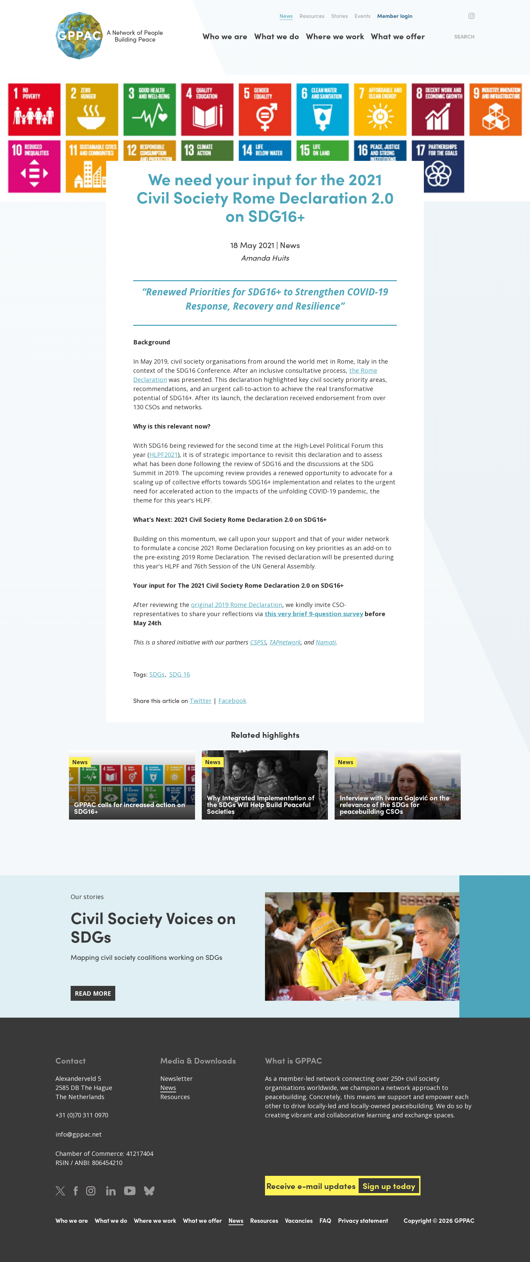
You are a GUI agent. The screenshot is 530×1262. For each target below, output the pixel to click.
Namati (326, 642)
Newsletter (176, 1078)
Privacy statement (363, 1220)
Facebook (460, 16)
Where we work (335, 36)
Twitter (448, 16)
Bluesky (149, 1190)
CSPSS (258, 642)
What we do (276, 36)
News (286, 16)
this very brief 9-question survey (314, 614)
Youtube (130, 1190)
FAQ (325, 1220)
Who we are (224, 36)
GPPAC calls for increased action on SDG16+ (129, 807)
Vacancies (299, 1220)
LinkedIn (111, 1190)
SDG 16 (179, 674)
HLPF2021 (163, 455)
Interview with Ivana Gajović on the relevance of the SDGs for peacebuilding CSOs (395, 804)
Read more (93, 993)
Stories (339, 16)
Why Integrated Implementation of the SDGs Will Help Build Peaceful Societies (260, 804)
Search (464, 36)
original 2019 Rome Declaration (236, 605)
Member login (394, 16)
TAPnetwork (285, 642)
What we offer (398, 36)
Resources (311, 16)
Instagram (471, 16)
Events (362, 16)
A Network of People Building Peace (109, 35)
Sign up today (389, 1185)
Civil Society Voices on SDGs (153, 926)
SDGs (157, 674)
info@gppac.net (78, 1134)
